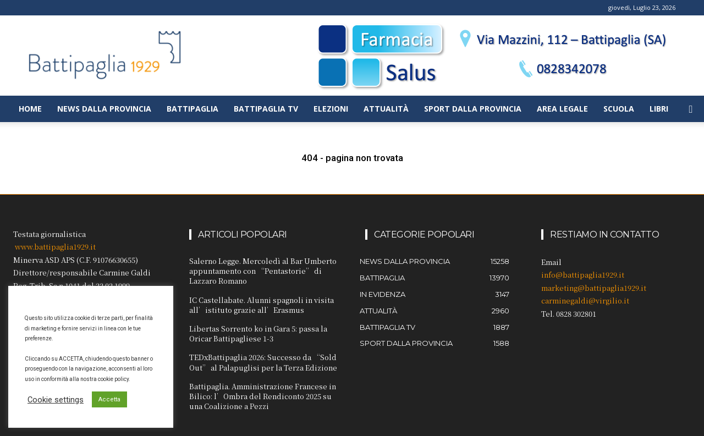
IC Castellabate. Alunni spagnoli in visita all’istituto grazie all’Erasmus (261, 305)
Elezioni (331, 108)
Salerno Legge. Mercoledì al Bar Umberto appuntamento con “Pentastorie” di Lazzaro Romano (263, 271)
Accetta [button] (109, 399)
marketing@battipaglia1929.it (593, 288)
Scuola (618, 108)
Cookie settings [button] (56, 400)
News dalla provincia (104, 108)
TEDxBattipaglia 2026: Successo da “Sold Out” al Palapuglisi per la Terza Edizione (263, 362)
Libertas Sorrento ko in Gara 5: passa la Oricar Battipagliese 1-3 (258, 333)
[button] (691, 109)
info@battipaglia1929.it (582, 274)
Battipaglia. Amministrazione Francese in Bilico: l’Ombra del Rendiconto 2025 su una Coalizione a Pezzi (262, 396)
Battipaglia (192, 108)
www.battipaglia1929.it (55, 246)
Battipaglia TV (266, 108)
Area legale (562, 108)
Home (30, 108)
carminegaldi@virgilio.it (585, 300)
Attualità (386, 108)
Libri (659, 108)
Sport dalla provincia (472, 108)
